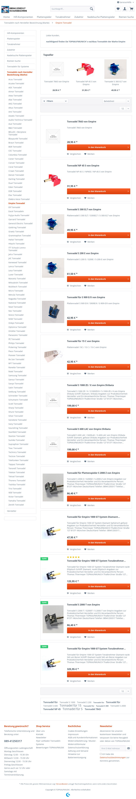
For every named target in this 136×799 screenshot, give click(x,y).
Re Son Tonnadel (16, 359)
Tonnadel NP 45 (52, 709)
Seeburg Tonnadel (17, 391)
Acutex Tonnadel (16, 83)
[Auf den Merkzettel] (89, 154)
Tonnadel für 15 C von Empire (83, 341)
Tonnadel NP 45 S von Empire (86, 83)
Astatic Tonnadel (16, 115)
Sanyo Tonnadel (15, 383)
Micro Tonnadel (15, 290)
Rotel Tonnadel (15, 371)
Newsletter (41, 737)
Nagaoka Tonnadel (17, 298)
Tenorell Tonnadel (16, 468)
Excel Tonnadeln (16, 211)
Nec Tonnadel (14, 311)
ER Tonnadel (14, 207)
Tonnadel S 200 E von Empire (83, 253)
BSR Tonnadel (14, 146)
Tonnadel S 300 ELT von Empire (116, 83)
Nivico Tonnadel (16, 315)
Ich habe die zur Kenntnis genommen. (114, 757)
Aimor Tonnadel (15, 91)
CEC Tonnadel (14, 150)
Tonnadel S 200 (84, 702)
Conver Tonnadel (16, 163)
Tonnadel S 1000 (68, 702)
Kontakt (39, 734)
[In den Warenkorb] (98, 147)
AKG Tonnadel (15, 103)
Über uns (40, 731)
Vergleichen (74, 154)
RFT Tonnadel (14, 363)
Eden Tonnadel (15, 187)
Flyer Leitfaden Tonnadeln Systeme (48, 743)
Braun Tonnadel (16, 142)
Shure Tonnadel (15, 412)
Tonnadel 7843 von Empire (56, 81)
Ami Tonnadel (14, 111)
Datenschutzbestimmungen (113, 757)
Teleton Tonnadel (16, 472)
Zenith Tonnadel (16, 504)
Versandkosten (62, 784)
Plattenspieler (13, 38)
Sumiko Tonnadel (16, 440)
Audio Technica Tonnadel (20, 119)
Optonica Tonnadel (17, 327)
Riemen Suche (13, 61)
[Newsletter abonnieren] (128, 748)
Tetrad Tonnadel (16, 476)
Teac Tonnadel (15, 448)
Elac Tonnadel (15, 195)
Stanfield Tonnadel (17, 432)
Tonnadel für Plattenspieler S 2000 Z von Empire (93, 472)
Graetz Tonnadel (16, 231)
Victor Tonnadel (15, 496)
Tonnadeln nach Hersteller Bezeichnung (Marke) (19, 73)
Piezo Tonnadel (15, 351)
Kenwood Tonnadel (17, 262)
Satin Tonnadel (15, 387)
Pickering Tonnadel (17, 347)
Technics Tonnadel (17, 452)
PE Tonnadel (14, 339)
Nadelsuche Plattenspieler (19, 55)
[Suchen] (91, 9)
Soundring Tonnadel (18, 428)
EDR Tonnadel (15, 191)
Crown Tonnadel (16, 171)
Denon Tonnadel (16, 175)
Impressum (73, 734)
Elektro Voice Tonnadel (19, 199)
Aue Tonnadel (14, 124)
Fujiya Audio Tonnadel (18, 215)
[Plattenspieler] (44, 17)
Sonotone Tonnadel (17, 420)
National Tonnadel (17, 302)
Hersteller (11, 511)
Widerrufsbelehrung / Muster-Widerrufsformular (82, 743)
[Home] (6, 17)
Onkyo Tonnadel (16, 323)
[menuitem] (72, 10)
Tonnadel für (50, 702)
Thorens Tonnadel (16, 480)
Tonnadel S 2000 (118, 705)
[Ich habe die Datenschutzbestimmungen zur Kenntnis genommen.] (101, 754)
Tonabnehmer (13, 44)
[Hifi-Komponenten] (23, 17)
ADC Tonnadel (15, 87)
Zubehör (11, 49)
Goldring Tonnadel (17, 227)
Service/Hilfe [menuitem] (124, 2)
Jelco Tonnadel (15, 254)
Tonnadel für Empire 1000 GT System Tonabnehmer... (96, 560)
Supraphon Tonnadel (18, 444)
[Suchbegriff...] (72, 9)
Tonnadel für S (73, 709)
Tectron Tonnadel (16, 456)
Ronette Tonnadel (16, 367)
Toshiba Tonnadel (16, 484)
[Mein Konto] (124, 9)
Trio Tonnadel (14, 488)
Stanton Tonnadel (16, 436)
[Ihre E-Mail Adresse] (112, 748)
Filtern (48, 101)
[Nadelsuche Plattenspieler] (101, 17)
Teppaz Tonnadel (16, 464)
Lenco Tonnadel (15, 266)
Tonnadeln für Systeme (18, 66)
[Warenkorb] (131, 9)
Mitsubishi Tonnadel (18, 282)
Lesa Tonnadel (15, 270)
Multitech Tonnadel (17, 286)
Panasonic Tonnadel (17, 335)
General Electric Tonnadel (20, 223)
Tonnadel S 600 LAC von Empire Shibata (89, 429)
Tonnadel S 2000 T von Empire (83, 604)
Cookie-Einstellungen (78, 731)
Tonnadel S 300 (102, 706)
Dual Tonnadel (15, 183)
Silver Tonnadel (15, 416)
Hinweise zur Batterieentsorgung (77, 756)
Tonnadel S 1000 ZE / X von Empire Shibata (90, 385)
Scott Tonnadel (15, 403)
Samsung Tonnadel (17, 375)
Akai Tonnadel (15, 99)
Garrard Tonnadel (16, 219)
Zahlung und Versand (78, 751)
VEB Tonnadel (14, 492)
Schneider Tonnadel (17, 395)
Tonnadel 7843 (93, 709)
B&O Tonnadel (15, 128)
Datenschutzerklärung (78, 747)
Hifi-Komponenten (15, 33)
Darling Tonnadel (16, 179)
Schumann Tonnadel (18, 399)
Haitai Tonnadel (15, 239)
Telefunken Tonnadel (18, 460)
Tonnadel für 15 (71, 705)
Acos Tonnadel (15, 79)
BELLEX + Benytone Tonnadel (17, 133)
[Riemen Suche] (126, 17)
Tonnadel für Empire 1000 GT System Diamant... (93, 516)
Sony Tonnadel (15, 424)
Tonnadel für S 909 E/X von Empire (86, 297)
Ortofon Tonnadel (16, 331)
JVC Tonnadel (14, 258)
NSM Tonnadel (15, 319)
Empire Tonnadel (16, 203)
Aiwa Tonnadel (15, 95)
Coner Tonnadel (15, 158)
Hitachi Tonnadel (16, 243)
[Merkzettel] (118, 9)
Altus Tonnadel (15, 107)
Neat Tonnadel (15, 307)
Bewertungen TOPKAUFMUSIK (50, 747)
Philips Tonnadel (16, 343)
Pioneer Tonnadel (16, 355)
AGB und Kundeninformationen (83, 737)
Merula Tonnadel (16, 294)
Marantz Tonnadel (17, 278)
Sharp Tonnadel (15, 407)
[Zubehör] (78, 17)
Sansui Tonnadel (16, 379)
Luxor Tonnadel (15, 274)
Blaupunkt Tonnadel (17, 138)
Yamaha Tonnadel (16, 500)
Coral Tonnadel (15, 167)
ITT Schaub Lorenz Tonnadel (17, 249)
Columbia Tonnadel (17, 154)
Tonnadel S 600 (50, 705)
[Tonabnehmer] (63, 17)
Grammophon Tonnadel (19, 235)
